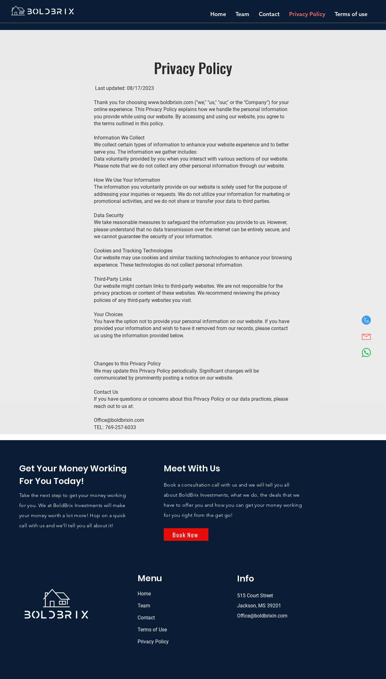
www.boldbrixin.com (170, 102)
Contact (146, 618)
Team (144, 606)
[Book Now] (186, 534)
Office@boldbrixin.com (119, 420)
